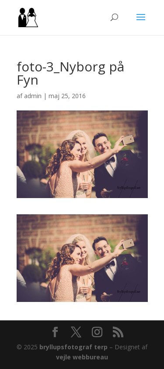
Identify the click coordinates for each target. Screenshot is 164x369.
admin (33, 96)
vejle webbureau (82, 357)
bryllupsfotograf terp (73, 347)
